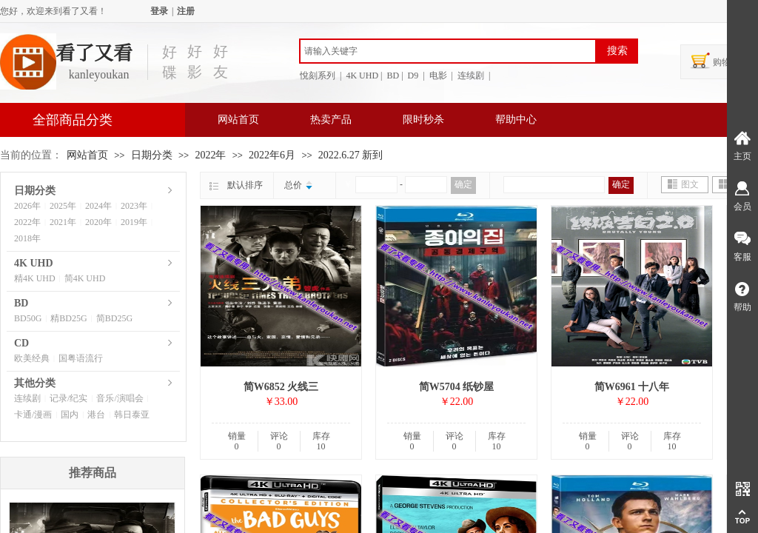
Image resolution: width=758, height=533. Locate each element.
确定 (463, 184)
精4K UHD (35, 278)
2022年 (210, 155)
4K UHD (33, 263)
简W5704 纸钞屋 (456, 386)
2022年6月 (272, 155)
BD (21, 303)
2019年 (134, 222)
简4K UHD (85, 278)
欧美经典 (32, 358)
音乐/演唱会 (119, 398)
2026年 (27, 206)
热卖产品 (331, 119)
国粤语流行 (80, 358)
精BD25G (68, 318)
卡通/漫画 (33, 414)
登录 (159, 11)
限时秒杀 (423, 119)
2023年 (134, 206)
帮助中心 (516, 119)
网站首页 (238, 119)
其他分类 (35, 383)
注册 (186, 11)
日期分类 (151, 155)
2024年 (98, 206)
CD (21, 343)
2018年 (27, 238)
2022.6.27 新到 (350, 155)
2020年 (98, 222)
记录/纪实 (68, 398)
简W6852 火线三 (281, 386)
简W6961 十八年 (632, 386)
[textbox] (448, 51)
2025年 (63, 206)
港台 (96, 414)
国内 (69, 414)
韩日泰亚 (132, 414)
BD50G (27, 318)
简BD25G (114, 318)
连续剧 (27, 398)
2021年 (63, 222)
